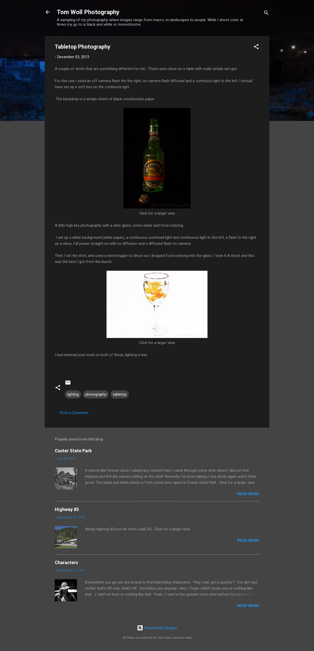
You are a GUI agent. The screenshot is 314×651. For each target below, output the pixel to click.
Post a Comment (74, 412)
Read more (248, 494)
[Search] (266, 13)
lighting (73, 394)
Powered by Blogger (157, 628)
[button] (256, 47)
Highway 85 (67, 509)
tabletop (119, 394)
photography (95, 394)
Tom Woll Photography (88, 12)
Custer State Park (73, 450)
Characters (66, 562)
